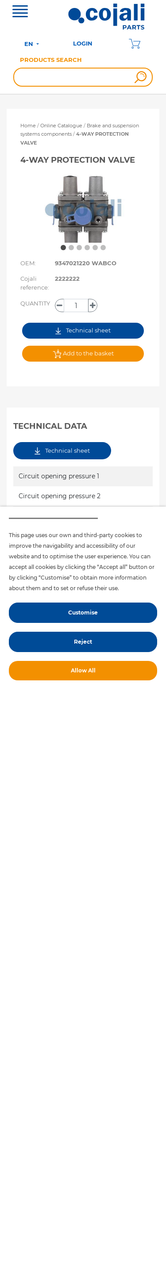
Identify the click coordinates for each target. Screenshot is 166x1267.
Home (28, 125)
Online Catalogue (61, 125)
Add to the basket (83, 353)
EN (29, 43)
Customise (83, 612)
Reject (83, 641)
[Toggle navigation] (20, 12)
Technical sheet (83, 330)
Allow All (83, 670)
